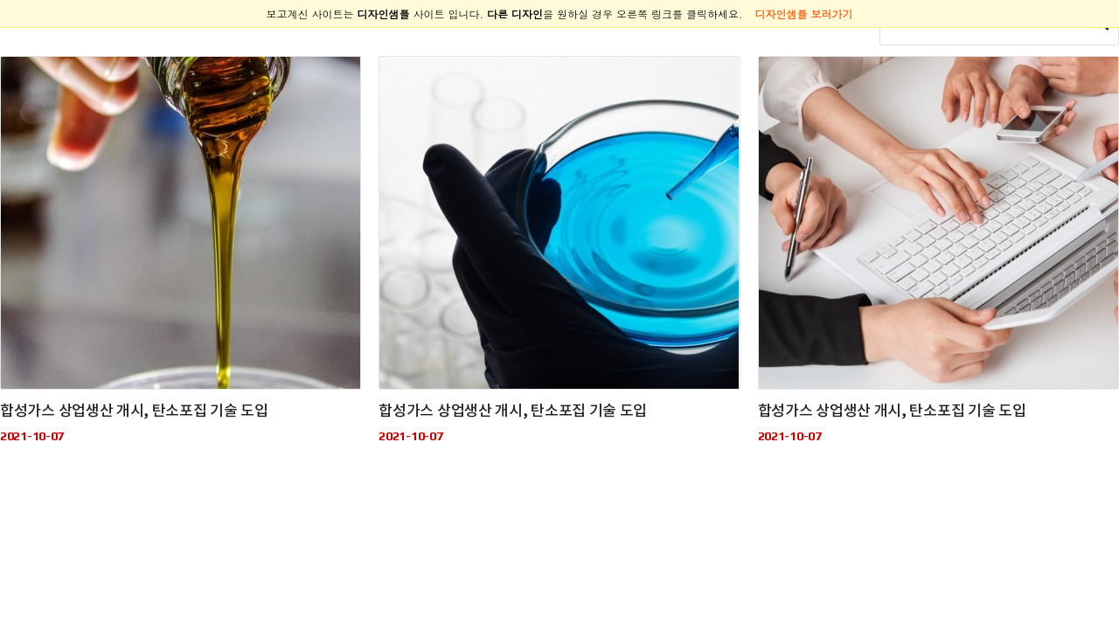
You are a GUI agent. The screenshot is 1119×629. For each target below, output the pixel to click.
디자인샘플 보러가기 (804, 13)
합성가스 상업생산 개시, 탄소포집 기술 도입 (134, 411)
